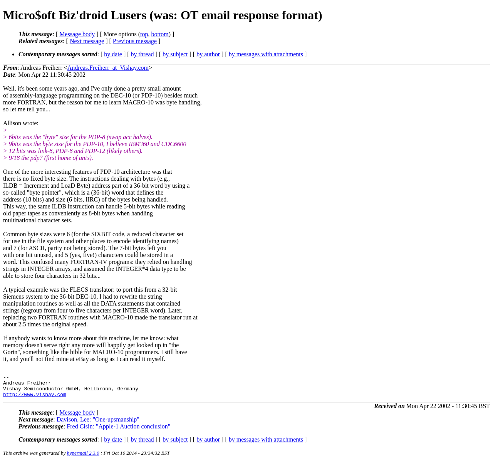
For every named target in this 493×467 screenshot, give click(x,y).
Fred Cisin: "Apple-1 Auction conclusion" (118, 431)
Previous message (135, 41)
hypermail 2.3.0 (83, 457)
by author (208, 54)
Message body (77, 34)
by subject (175, 54)
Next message (87, 41)
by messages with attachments (266, 54)
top (144, 34)
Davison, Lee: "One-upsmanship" (98, 424)
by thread (142, 54)
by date (113, 54)
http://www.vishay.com (34, 398)
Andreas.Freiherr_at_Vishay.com (108, 67)
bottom (159, 34)
